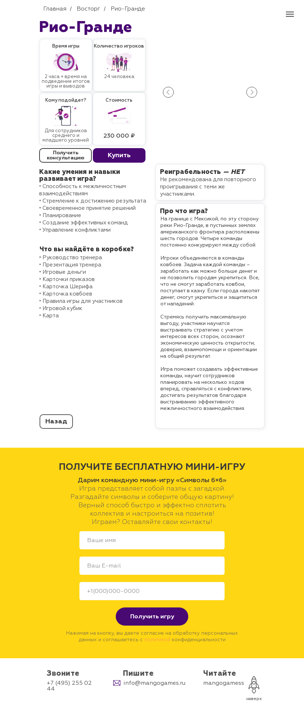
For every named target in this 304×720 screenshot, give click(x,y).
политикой (157, 639)
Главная (54, 8)
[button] (119, 155)
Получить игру (152, 616)
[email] (152, 566)
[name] (152, 540)
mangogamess (223, 683)
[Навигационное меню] (290, 14)
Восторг (88, 8)
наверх (254, 698)
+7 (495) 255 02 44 (69, 685)
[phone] (152, 591)
